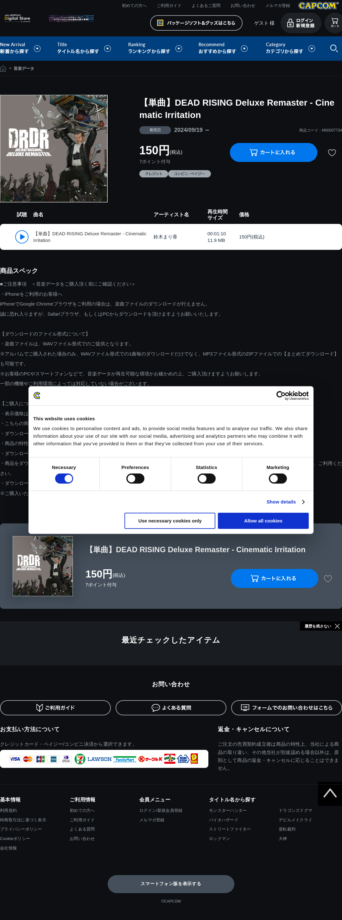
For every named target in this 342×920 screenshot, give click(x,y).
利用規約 (8, 810)
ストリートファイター (230, 829)
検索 (333, 48)
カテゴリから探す (290, 48)
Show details (281, 501)
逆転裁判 (287, 829)
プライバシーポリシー (21, 829)
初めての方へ (134, 5)
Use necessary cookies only (170, 520)
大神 (283, 838)
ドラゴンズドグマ (295, 810)
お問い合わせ (243, 5)
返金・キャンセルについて (254, 729)
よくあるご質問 (206, 5)
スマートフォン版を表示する (171, 883)
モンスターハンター (228, 810)
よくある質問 (82, 829)
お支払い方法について (30, 729)
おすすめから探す (224, 48)
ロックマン (219, 838)
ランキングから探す (155, 48)
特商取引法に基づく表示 (23, 820)
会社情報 (8, 848)
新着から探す (24, 48)
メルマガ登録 (277, 5)
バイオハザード (223, 820)
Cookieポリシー (15, 838)
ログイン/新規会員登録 (160, 810)
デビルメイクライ (295, 820)
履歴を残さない (318, 626)
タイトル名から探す (84, 48)
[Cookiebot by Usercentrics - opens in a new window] (281, 395)
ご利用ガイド (169, 5)
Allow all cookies (263, 520)
